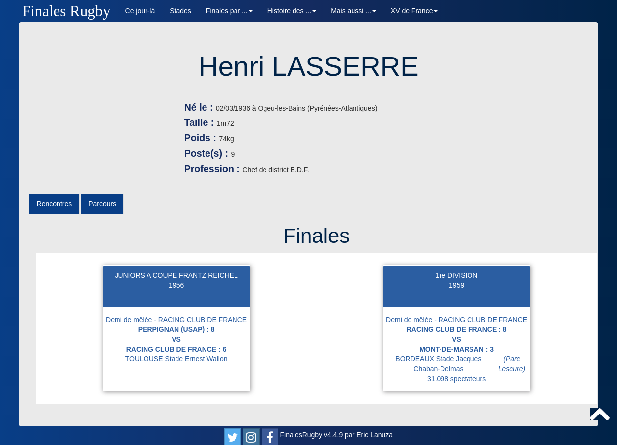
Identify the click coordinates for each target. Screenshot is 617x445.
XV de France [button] (414, 11)
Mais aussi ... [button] (353, 11)
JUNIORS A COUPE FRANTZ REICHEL (176, 275)
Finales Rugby (66, 11)
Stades (180, 11)
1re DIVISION (457, 275)
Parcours (102, 204)
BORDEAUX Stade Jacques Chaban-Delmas (462, 364)
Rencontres (54, 204)
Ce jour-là (140, 11)
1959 (456, 285)
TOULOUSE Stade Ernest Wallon (176, 359)
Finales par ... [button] (229, 11)
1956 (176, 285)
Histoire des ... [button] (291, 11)
